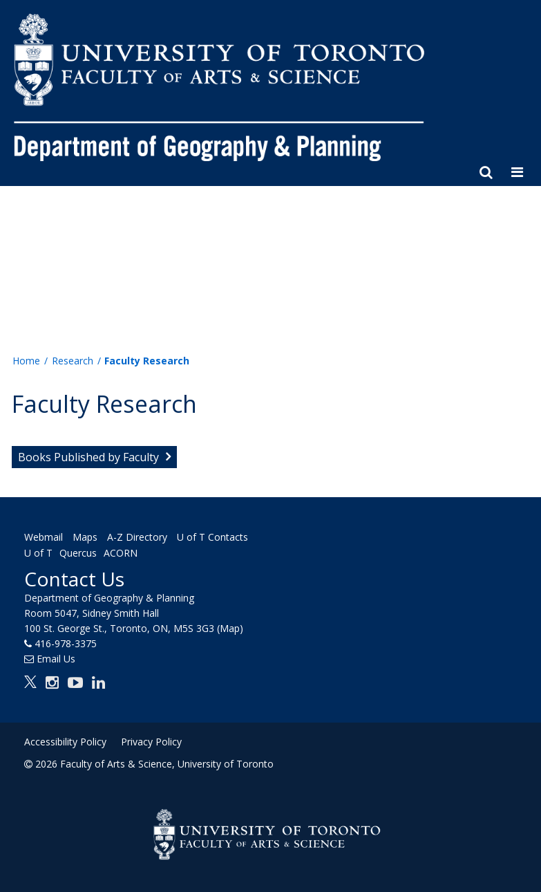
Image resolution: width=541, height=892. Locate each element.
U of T (38, 553)
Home (26, 360)
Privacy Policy (151, 741)
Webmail (43, 536)
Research (72, 360)
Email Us (56, 658)
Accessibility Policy (65, 741)
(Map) (230, 628)
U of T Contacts (212, 536)
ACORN (120, 553)
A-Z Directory (137, 536)
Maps (85, 536)
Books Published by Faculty (88, 457)
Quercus (78, 553)
